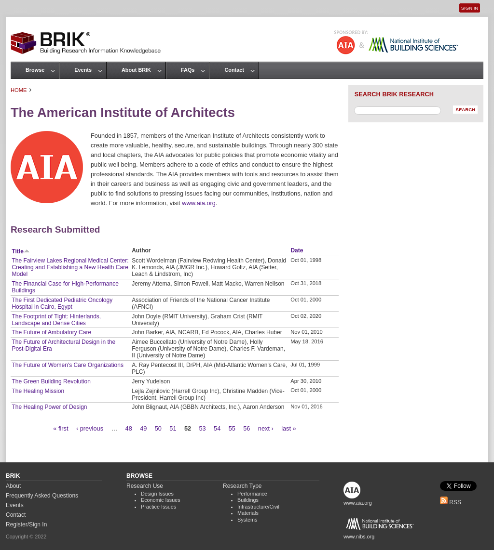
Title (20, 251)
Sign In (469, 8)
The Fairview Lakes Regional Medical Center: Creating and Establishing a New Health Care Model (70, 267)
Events (83, 70)
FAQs (187, 70)
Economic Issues (160, 500)
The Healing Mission (38, 391)
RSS (450, 502)
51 (172, 428)
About (13, 486)
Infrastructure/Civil (258, 507)
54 (217, 428)
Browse (35, 70)
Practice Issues (158, 507)
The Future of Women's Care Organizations (68, 365)
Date (296, 250)
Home (19, 90)
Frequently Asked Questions (42, 495)
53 (202, 428)
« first (60, 428)
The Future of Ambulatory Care (51, 332)
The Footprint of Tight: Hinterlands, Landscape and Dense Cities (56, 320)
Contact (234, 70)
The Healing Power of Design (49, 407)
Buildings (248, 500)
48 (128, 428)
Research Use (144, 486)
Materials (248, 513)
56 (246, 428)
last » (288, 428)
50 (158, 428)
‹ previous (89, 428)
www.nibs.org (358, 536)
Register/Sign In (26, 524)
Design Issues (157, 494)
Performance (252, 494)
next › (266, 428)
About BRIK (136, 70)
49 (143, 428)
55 (232, 428)
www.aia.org (199, 203)
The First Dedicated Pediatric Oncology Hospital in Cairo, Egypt (62, 303)
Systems (247, 520)
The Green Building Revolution (51, 381)
